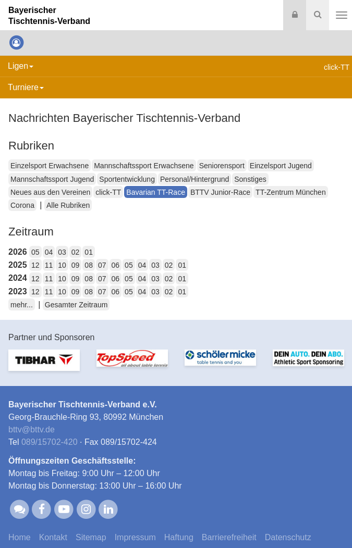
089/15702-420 (49, 442)
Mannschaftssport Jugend (52, 179)
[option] (44, 366)
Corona (22, 205)
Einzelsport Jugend (281, 165)
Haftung (178, 537)
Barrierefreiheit (229, 537)
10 (62, 265)
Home (19, 537)
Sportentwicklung (127, 179)
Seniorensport (222, 165)
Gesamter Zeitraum (76, 305)
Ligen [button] (20, 65)
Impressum (135, 537)
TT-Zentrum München (291, 192)
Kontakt (53, 537)
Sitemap (91, 537)
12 (35, 265)
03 (62, 252)
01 (88, 252)
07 (102, 265)
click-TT (108, 192)
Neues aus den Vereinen (50, 192)
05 (35, 252)
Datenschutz (288, 537)
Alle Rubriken (68, 205)
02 (75, 252)
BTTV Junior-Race (220, 192)
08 (88, 265)
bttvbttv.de (31, 429)
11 (49, 265)
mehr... (21, 305)
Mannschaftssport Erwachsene (143, 165)
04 (49, 252)
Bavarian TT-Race (155, 192)
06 (116, 265)
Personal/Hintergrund (194, 179)
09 (75, 265)
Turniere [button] (26, 87)
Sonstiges (250, 179)
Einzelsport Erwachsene (49, 165)
